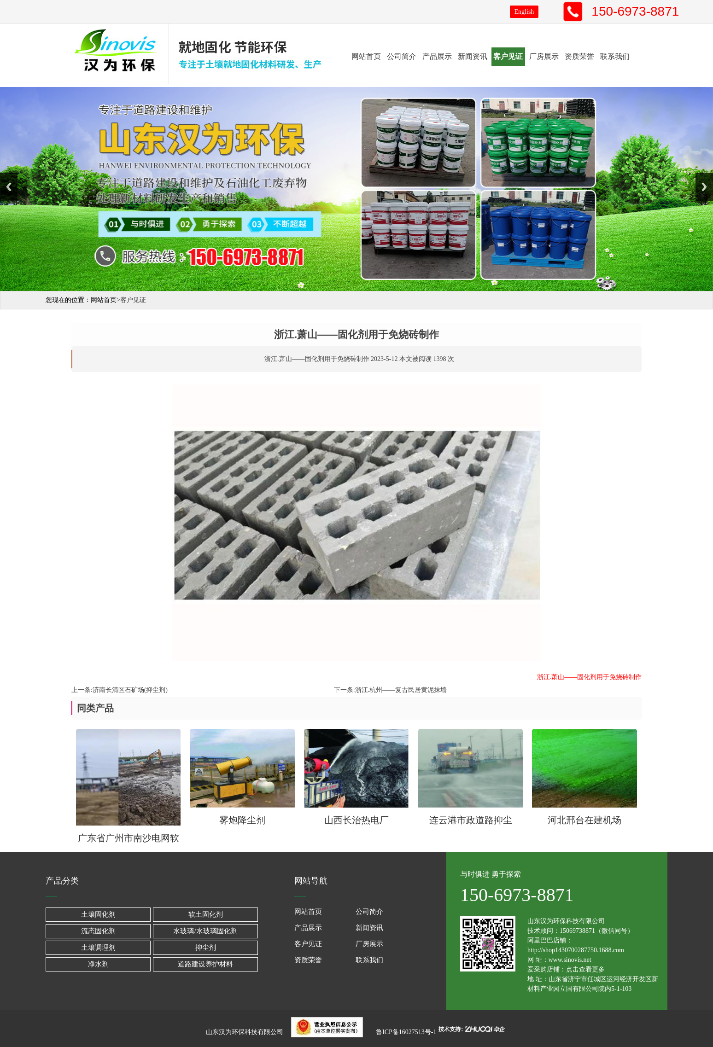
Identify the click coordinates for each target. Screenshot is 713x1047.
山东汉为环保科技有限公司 (247, 1031)
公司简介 (401, 56)
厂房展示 (544, 56)
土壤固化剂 (98, 914)
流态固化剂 (98, 931)
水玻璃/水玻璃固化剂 (205, 931)
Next (704, 187)
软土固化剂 (205, 914)
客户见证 (508, 56)
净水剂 (98, 964)
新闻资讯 (472, 56)
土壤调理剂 (98, 947)
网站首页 (366, 56)
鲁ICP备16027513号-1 (405, 1031)
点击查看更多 (585, 969)
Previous (9, 187)
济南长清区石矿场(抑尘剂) (130, 689)
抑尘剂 (205, 947)
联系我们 (615, 56)
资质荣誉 (579, 56)
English (524, 11)
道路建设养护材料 (205, 964)
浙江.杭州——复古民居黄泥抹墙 (401, 689)
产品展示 (437, 56)
